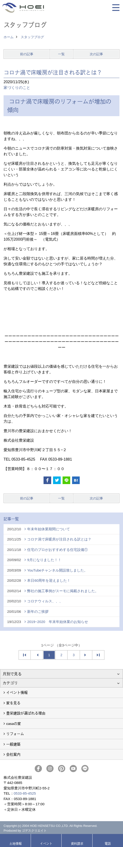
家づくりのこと (17, 88)
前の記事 (26, 54)
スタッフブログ (32, 37)
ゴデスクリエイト (34, 830)
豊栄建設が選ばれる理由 (25, 713)
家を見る (13, 702)
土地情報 (15, 843)
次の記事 (96, 54)
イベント (46, 843)
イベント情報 (17, 692)
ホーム (9, 37)
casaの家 (13, 723)
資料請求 (77, 843)
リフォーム (15, 733)
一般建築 (13, 744)
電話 (108, 843)
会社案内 (13, 754)
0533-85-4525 (25, 793)
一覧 (61, 54)
